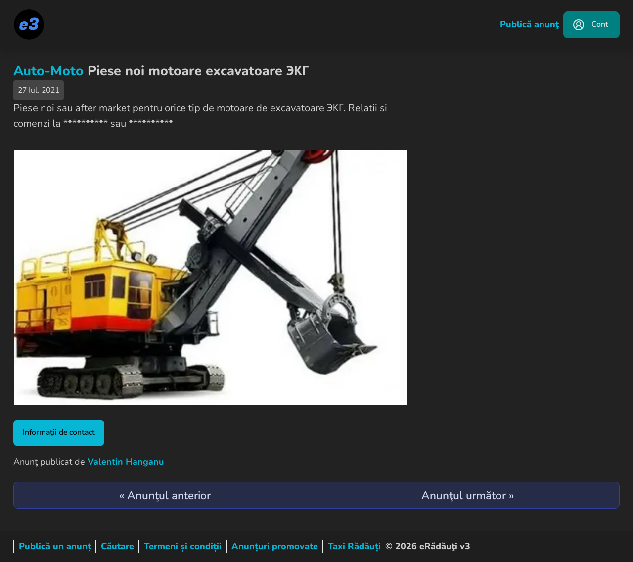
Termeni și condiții (183, 546)
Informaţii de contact (59, 432)
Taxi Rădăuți (354, 546)
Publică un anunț (55, 546)
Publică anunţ (529, 24)
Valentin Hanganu (126, 462)
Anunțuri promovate (274, 546)
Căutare (117, 546)
